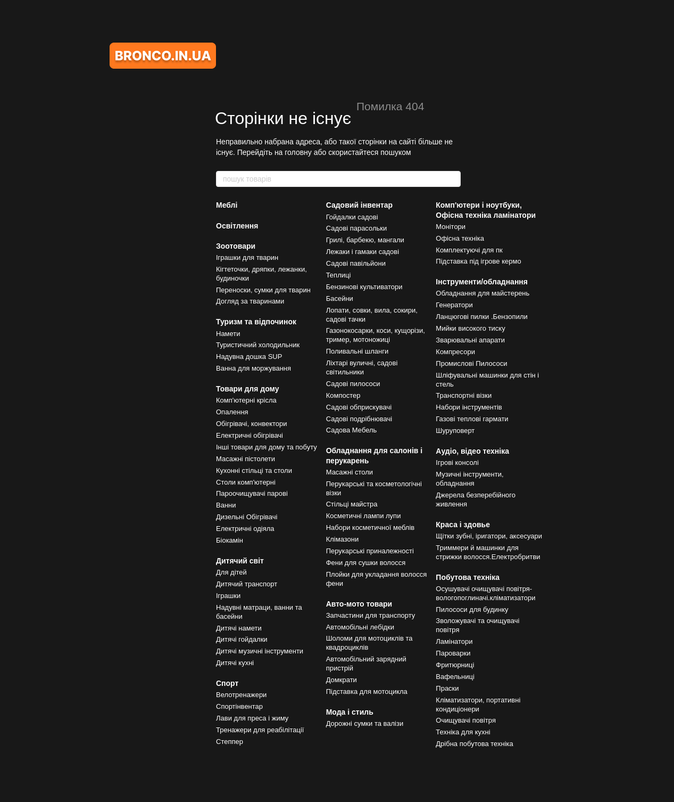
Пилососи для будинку (472, 609)
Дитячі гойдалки (242, 639)
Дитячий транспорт (246, 584)
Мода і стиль (349, 712)
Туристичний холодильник (257, 345)
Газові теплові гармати (472, 419)
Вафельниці (455, 677)
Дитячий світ (240, 561)
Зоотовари (235, 246)
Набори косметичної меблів (370, 527)
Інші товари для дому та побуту (266, 447)
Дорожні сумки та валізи (365, 723)
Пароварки (453, 653)
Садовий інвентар (359, 205)
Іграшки (228, 596)
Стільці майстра (352, 504)
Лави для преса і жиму (252, 718)
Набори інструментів (469, 407)
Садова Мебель (351, 430)
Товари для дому (247, 388)
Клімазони (342, 539)
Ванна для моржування (253, 368)
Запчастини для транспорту (370, 615)
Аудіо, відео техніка (472, 451)
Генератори (454, 305)
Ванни (226, 505)
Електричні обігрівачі (249, 435)
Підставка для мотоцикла (366, 691)
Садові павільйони (356, 263)
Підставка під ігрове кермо (478, 261)
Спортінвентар (239, 706)
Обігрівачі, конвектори (251, 424)
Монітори (450, 227)
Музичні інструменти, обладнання (469, 478)
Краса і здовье (463, 524)
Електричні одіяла (245, 529)
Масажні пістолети (245, 459)
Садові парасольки (356, 228)
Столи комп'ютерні (246, 482)
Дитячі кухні (235, 663)
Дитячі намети (239, 628)
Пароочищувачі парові (252, 493)
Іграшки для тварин (247, 257)
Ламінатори (454, 641)
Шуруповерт (455, 431)
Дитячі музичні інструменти (259, 651)
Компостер (343, 395)
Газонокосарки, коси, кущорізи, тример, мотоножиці (375, 334)
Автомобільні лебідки (360, 627)
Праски (447, 688)
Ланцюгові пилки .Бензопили (481, 317)
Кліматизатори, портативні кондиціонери (478, 704)
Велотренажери (241, 695)
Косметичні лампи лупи (363, 516)
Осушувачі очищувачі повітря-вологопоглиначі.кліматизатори (485, 593)
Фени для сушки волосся (366, 563)
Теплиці (338, 275)
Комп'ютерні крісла (246, 400)
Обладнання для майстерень (482, 293)
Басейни (339, 298)
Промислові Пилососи (471, 363)
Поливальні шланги (357, 351)
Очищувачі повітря (466, 720)
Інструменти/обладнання (482, 281)
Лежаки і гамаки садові (362, 252)
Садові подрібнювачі (359, 419)
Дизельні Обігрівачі (246, 517)
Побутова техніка (468, 577)
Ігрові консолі (457, 463)
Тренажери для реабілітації (260, 730)
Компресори (455, 352)
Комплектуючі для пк (469, 250)
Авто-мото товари (359, 604)
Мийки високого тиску (470, 328)
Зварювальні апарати (470, 340)
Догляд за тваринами (250, 301)
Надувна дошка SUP (249, 357)
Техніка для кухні (463, 732)
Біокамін (229, 540)
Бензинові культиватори (364, 287)
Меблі (226, 205)
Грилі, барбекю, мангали (365, 240)
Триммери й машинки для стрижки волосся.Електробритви (488, 552)
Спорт (227, 683)
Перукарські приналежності (370, 551)
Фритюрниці (455, 665)
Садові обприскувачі (359, 407)
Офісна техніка (460, 238)
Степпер (229, 742)
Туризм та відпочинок (256, 321)
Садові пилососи (353, 384)
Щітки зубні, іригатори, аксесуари (489, 536)
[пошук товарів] (452, 179)
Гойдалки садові (352, 217)
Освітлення (237, 226)
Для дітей (231, 572)
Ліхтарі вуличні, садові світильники (362, 367)
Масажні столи (349, 472)
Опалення (232, 412)
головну (298, 152)
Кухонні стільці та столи (254, 470)
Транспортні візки (464, 395)
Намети (228, 334)
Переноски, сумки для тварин (263, 290)
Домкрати (341, 680)
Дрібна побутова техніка (474, 744)
